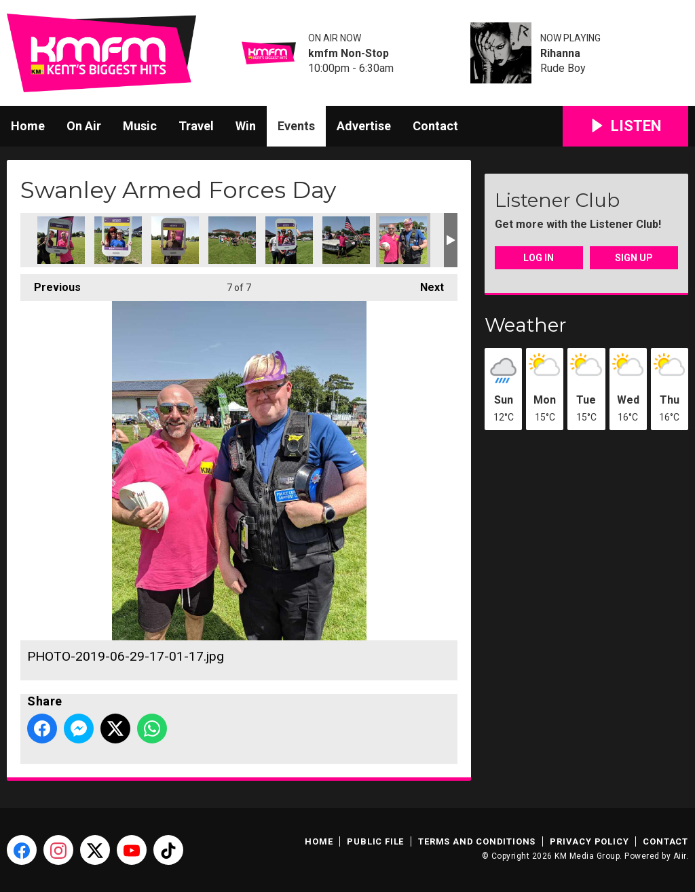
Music (140, 126)
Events (296, 126)
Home (28, 126)
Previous (50, 284)
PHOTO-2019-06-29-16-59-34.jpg (232, 240)
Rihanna (560, 53)
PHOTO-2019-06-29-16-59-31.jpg (175, 240)
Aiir (679, 856)
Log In (538, 257)
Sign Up (634, 257)
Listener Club (557, 200)
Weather (526, 324)
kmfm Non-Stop (348, 53)
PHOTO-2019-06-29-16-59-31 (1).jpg (61, 240)
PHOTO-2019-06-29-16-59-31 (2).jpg (118, 240)
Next (425, 284)
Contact (435, 126)
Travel (196, 126)
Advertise (364, 126)
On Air (84, 126)
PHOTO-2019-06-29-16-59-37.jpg (289, 240)
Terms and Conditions (477, 841)
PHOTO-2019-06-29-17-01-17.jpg (403, 240)
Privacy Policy (589, 841)
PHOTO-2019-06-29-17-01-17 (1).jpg (346, 240)
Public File (375, 841)
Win (246, 126)
